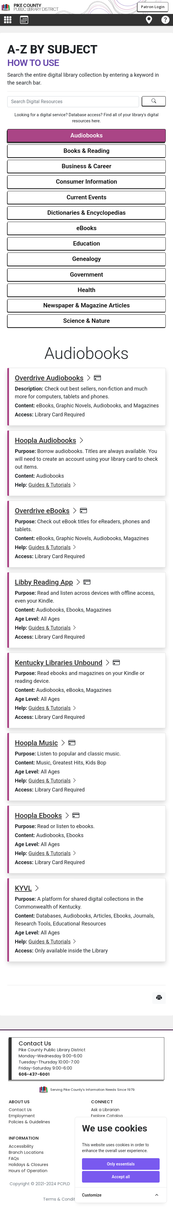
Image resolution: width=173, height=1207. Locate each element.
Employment (22, 1116)
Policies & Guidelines (29, 1122)
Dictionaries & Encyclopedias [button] (86, 212)
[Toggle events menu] (24, 20)
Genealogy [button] (86, 258)
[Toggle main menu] (7, 20)
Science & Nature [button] (86, 320)
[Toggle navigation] (148, 20)
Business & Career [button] (86, 166)
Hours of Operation (28, 1171)
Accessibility (21, 1146)
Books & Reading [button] (86, 150)
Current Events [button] (86, 197)
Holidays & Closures (28, 1164)
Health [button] (86, 289)
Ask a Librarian (105, 1110)
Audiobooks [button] (86, 135)
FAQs (14, 1158)
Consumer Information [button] (86, 181)
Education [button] (86, 243)
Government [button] (86, 274)
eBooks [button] (86, 228)
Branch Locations (26, 1152)
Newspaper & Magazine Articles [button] (86, 305)
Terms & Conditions (63, 1199)
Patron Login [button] (153, 6)
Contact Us (35, 1043)
